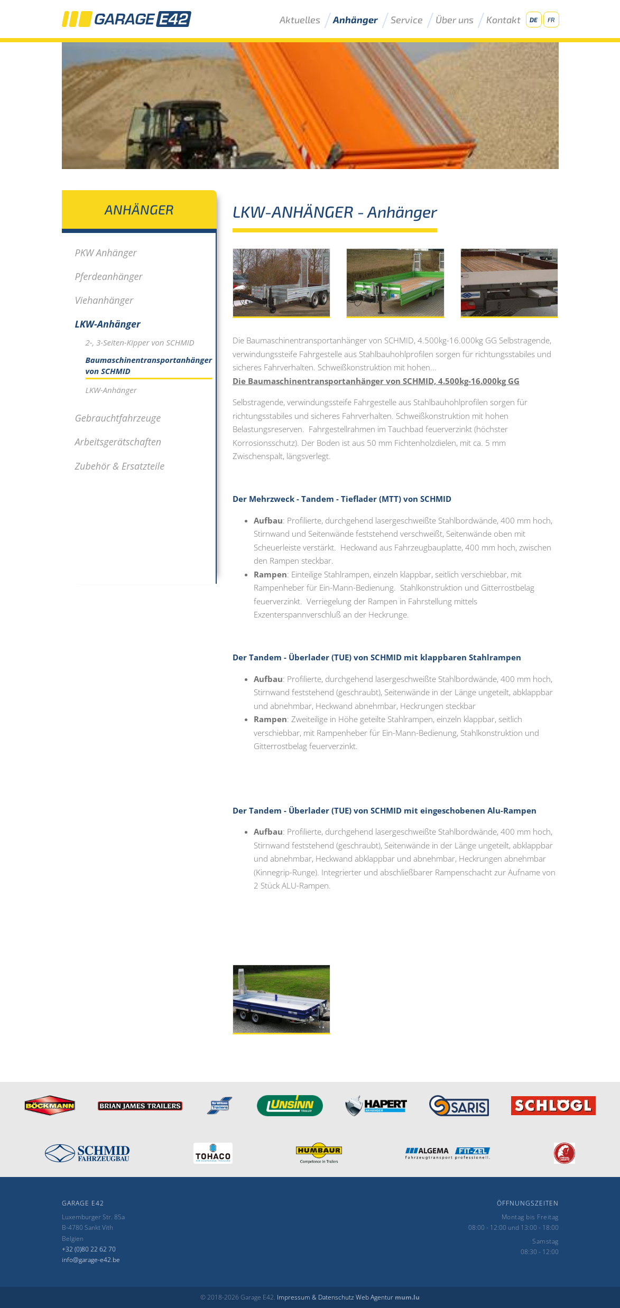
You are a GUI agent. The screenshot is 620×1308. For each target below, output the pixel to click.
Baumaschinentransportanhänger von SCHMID (149, 365)
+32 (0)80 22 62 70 (89, 1249)
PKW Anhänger (106, 252)
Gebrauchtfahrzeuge (118, 418)
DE (534, 19)
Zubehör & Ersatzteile (120, 466)
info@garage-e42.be (91, 1259)
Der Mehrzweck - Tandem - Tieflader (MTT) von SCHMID (342, 498)
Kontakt (503, 19)
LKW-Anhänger (108, 323)
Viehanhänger (104, 300)
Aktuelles (300, 19)
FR (551, 19)
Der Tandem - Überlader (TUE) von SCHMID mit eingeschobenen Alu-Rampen (384, 810)
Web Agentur (374, 1297)
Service (407, 19)
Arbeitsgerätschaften (118, 441)
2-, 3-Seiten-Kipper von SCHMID (140, 342)
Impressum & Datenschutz (315, 1297)
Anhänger (355, 19)
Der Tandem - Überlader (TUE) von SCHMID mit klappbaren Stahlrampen (377, 657)
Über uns (455, 19)
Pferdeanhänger (109, 276)
